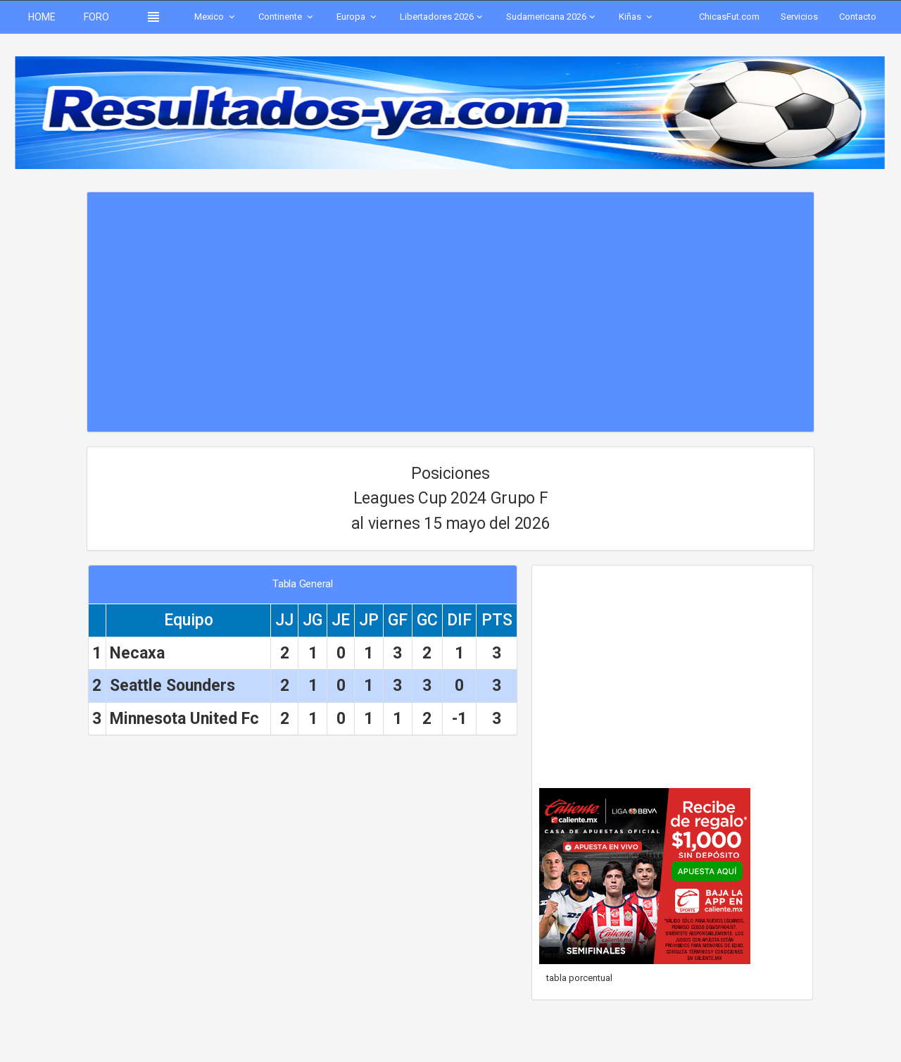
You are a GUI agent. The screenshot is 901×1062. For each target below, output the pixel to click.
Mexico (215, 17)
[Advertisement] (450, 305)
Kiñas (637, 17)
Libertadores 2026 (442, 17)
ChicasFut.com (729, 16)
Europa (357, 17)
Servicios (799, 16)
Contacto (857, 16)
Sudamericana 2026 (552, 17)
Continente (286, 17)
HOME (42, 17)
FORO (96, 17)
